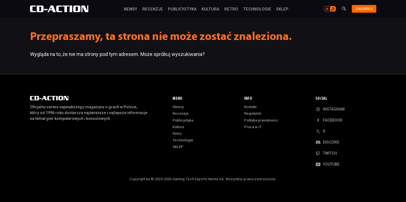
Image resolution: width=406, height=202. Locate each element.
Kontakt (250, 107)
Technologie (257, 9)
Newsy (130, 9)
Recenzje (152, 9)
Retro (231, 9)
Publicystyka (182, 9)
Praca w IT (253, 127)
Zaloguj (364, 9)
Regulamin (252, 113)
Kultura (210, 9)
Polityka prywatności (261, 120)
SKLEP (282, 9)
